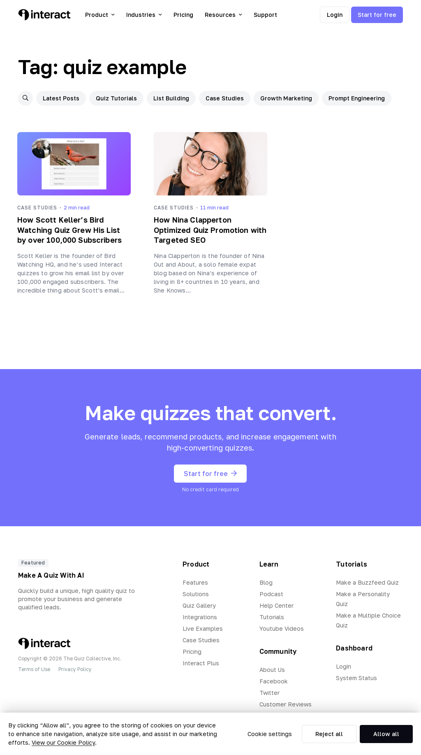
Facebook (273, 681)
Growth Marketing (286, 98)
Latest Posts (61, 98)
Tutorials (271, 616)
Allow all (386, 733)
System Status (356, 677)
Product (100, 14)
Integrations (200, 616)
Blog (266, 582)
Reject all (329, 733)
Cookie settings (270, 733)
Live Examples (203, 628)
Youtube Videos (281, 628)
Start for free (377, 14)
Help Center (276, 605)
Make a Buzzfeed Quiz (367, 582)
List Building (171, 98)
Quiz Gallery (199, 605)
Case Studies (225, 98)
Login (334, 14)
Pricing (183, 14)
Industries (144, 14)
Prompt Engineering (356, 98)
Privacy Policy (75, 669)
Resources (223, 14)
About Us (272, 669)
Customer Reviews (285, 704)
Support (265, 14)
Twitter (269, 692)
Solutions (196, 593)
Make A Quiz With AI (51, 575)
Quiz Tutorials (116, 98)
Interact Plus (201, 663)
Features (195, 582)
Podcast (271, 593)
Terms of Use (34, 669)
